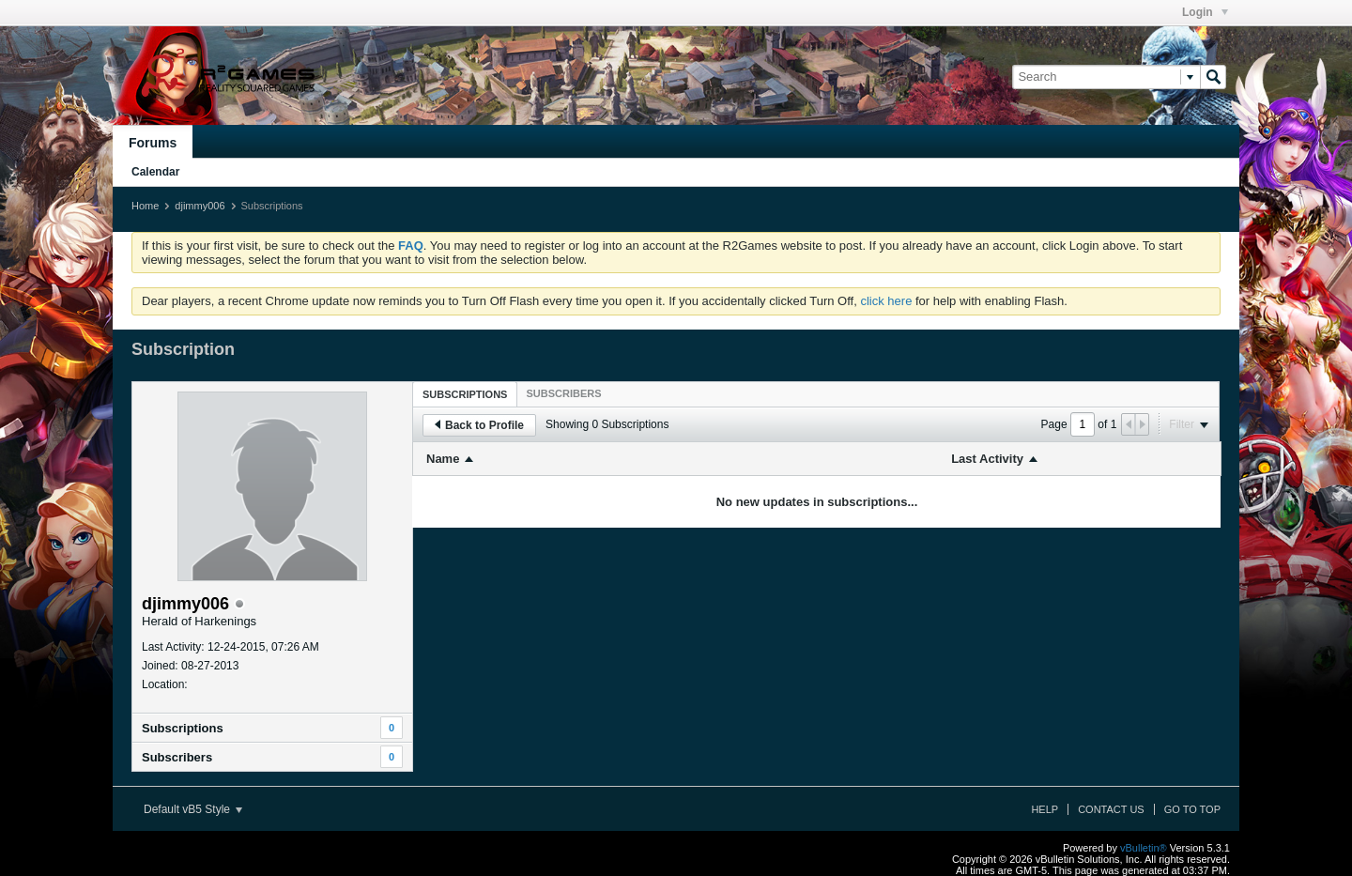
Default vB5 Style (193, 809)
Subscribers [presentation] (563, 393)
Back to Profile (479, 425)
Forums (153, 142)
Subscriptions (182, 728)
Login (1205, 12)
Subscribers (177, 757)
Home (145, 205)
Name (442, 459)
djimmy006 (199, 205)
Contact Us (1111, 809)
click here (886, 301)
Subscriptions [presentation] (464, 394)
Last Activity (987, 459)
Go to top (1192, 809)
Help (1044, 809)
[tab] (464, 394)
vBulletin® (1143, 847)
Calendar (155, 171)
